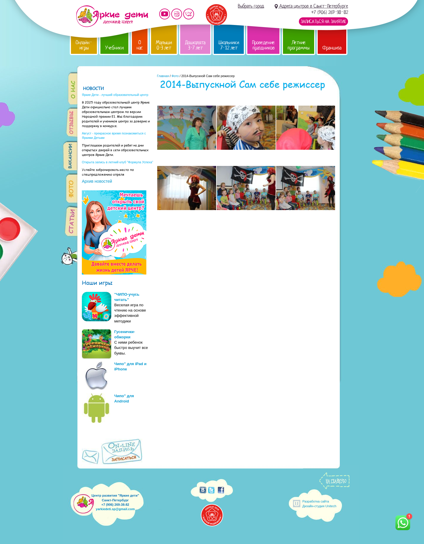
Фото (174, 76)
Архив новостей (97, 181)
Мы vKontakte (188, 14)
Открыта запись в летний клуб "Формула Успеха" (117, 162)
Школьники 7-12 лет (228, 45)
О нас (140, 45)
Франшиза (332, 47)
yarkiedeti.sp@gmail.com (115, 509)
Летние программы (298, 45)
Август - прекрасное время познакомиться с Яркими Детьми (114, 135)
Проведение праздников (263, 45)
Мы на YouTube (164, 14)
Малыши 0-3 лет (164, 45)
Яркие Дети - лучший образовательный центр (115, 95)
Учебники (114, 47)
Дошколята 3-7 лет (195, 45)
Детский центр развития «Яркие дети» (112, 16)
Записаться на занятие (323, 21)
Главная (163, 76)
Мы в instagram (176, 14)
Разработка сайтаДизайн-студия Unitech (319, 504)
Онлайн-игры (84, 45)
